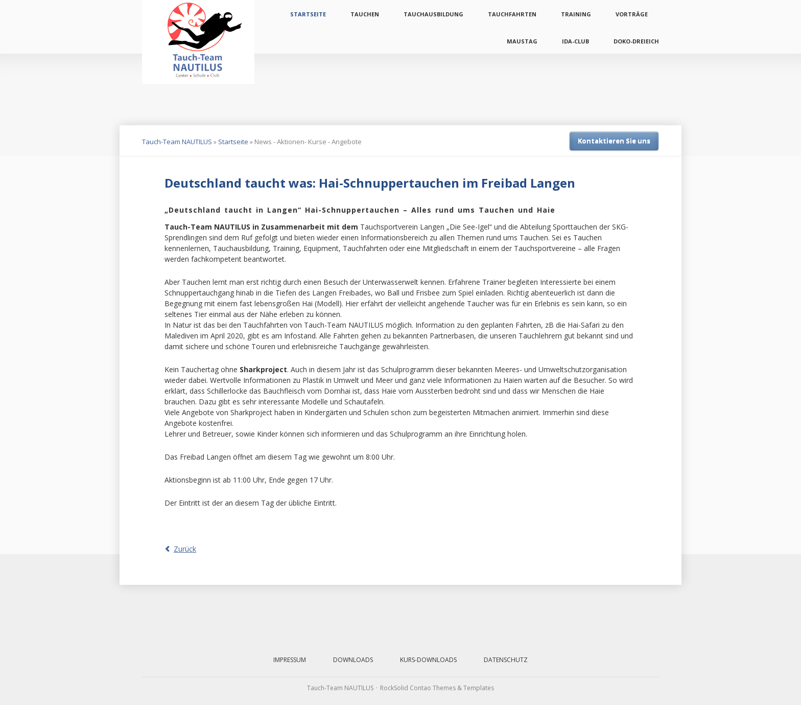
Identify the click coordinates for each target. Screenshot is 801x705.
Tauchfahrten (512, 14)
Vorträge (632, 14)
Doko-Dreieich (636, 41)
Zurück (185, 549)
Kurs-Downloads (428, 659)
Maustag (522, 41)
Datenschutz (506, 659)
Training (576, 14)
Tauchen (364, 14)
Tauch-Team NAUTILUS (177, 141)
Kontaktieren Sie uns (614, 140)
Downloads (353, 659)
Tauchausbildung (433, 14)
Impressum (289, 659)
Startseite (308, 14)
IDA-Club (575, 41)
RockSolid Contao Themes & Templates (437, 688)
